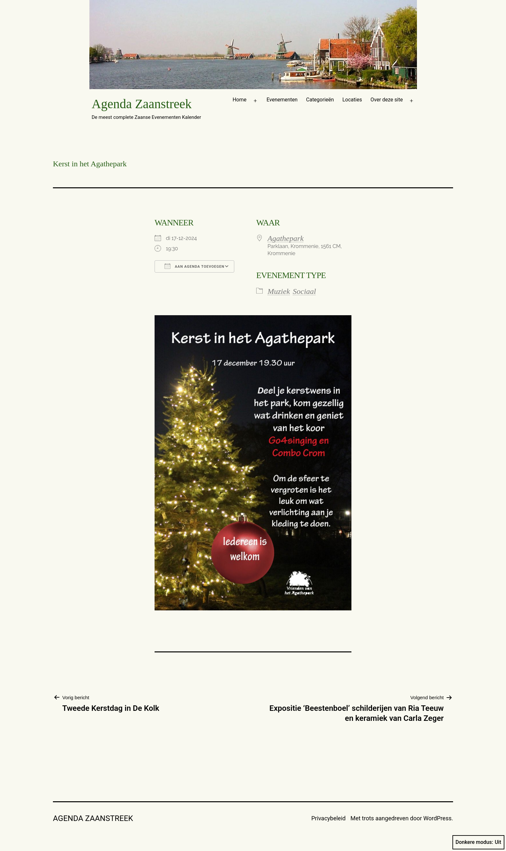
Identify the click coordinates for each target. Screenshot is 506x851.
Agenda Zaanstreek (142, 104)
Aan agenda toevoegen (194, 266)
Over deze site (386, 100)
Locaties (352, 100)
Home (240, 100)
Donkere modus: (478, 842)
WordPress (437, 818)
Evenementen (282, 100)
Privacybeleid (328, 818)
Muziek (279, 291)
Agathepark (286, 238)
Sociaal (304, 291)
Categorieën (320, 100)
